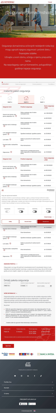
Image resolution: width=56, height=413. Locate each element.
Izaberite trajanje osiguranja (27, 283)
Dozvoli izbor (28, 221)
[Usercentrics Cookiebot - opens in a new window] (48, 190)
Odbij (10, 221)
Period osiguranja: (33, 329)
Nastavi (8, 346)
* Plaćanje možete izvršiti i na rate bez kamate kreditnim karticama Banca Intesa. (22, 337)
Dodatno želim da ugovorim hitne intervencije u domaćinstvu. (21, 323)
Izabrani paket (7, 283)
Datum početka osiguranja (43, 283)
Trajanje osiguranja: (21, 329)
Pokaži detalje (48, 217)
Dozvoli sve (46, 221)
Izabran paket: (7, 329)
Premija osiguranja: (45, 329)
